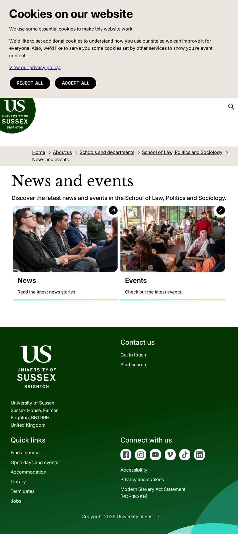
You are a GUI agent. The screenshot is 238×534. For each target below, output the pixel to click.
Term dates (22, 491)
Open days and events (34, 462)
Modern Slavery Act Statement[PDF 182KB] (152, 492)
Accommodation (28, 472)
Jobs (16, 501)
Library (18, 482)
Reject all (30, 83)
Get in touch (133, 355)
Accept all (75, 83)
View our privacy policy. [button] (35, 67)
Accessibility (133, 470)
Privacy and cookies (142, 479)
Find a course (25, 452)
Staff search (133, 364)
